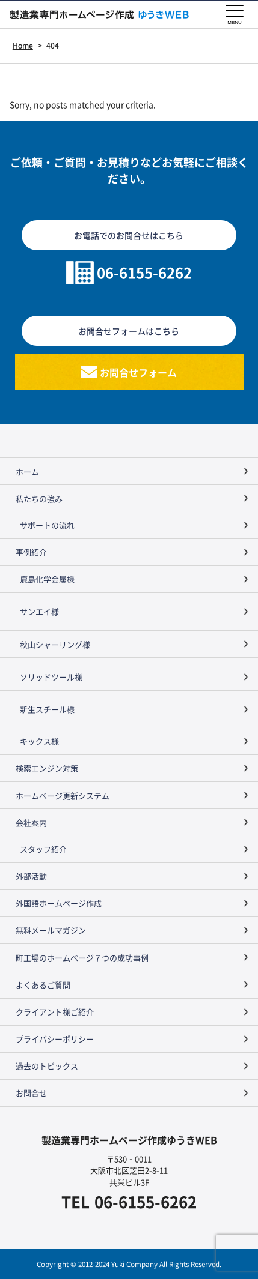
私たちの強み (39, 498)
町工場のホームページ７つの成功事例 (82, 957)
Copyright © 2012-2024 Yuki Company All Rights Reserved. (129, 1264)
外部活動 (31, 876)
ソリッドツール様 (51, 676)
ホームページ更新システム (62, 795)
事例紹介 (31, 552)
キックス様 (39, 741)
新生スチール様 (47, 709)
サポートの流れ (47, 525)
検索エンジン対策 (47, 768)
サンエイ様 (39, 611)
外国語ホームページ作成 (59, 903)
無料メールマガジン (51, 930)
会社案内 (31, 822)
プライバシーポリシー (55, 1038)
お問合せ (31, 1092)
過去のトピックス (47, 1065)
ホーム (27, 471)
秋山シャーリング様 (55, 644)
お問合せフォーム (138, 372)
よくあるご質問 (43, 984)
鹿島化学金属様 (47, 579)
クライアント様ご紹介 (55, 1011)
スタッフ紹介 (43, 849)
